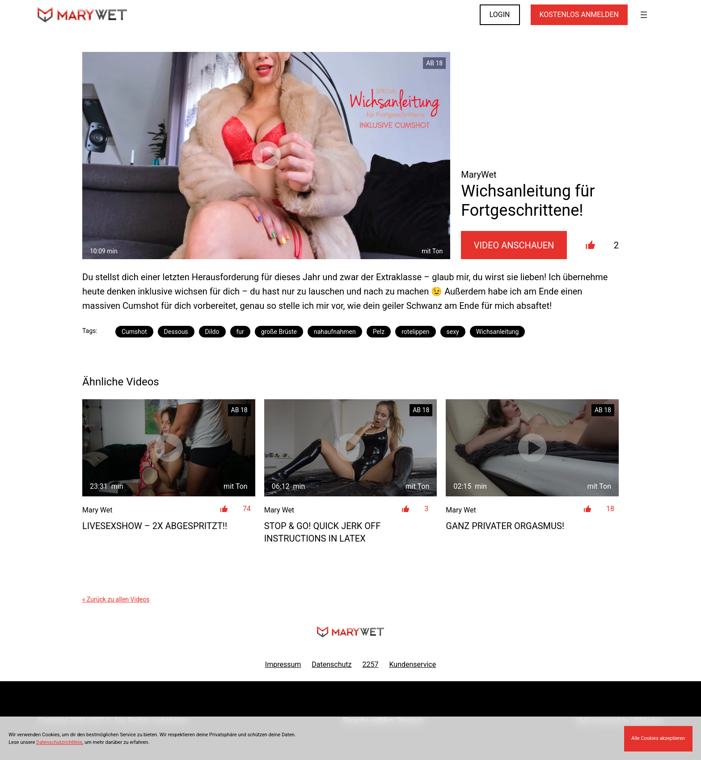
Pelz (379, 331)
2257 (371, 664)
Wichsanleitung (497, 331)
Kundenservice (412, 664)
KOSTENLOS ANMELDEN (579, 14)
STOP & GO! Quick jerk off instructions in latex (322, 532)
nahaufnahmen (335, 331)
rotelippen (415, 331)
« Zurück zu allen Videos (115, 599)
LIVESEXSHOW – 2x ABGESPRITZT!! (154, 526)
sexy (453, 331)
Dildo (212, 331)
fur (240, 331)
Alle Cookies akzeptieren (658, 738)
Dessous (176, 331)
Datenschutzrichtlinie (59, 742)
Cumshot (134, 331)
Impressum (283, 664)
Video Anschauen (514, 245)
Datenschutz (331, 664)
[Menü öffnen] (643, 14)
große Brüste (279, 331)
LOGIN (500, 14)
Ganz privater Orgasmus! (505, 526)
